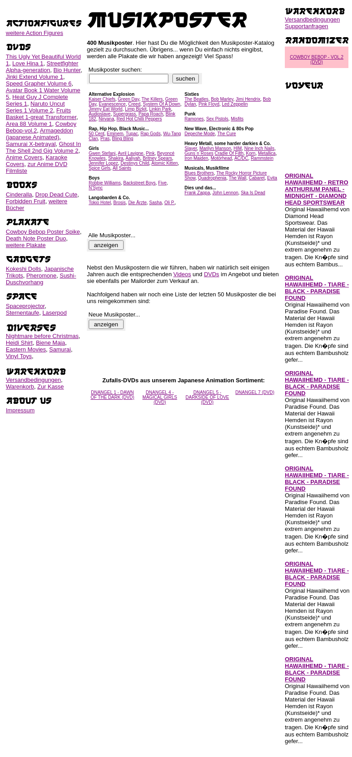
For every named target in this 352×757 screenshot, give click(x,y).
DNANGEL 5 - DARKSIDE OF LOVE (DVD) (207, 397)
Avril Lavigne (130, 153)
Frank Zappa (197, 192)
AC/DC (241, 158)
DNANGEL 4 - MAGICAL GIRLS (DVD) (159, 397)
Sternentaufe (22, 312)
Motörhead (221, 158)
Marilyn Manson (215, 148)
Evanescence (112, 104)
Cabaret (257, 177)
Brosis (119, 202)
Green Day (128, 99)
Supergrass (124, 113)
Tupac (132, 133)
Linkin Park (160, 109)
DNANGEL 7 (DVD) (255, 392)
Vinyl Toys (19, 356)
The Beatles (196, 99)
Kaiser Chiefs (102, 99)
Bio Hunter (67, 70)
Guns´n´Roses (199, 153)
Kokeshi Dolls (23, 268)
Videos (182, 274)
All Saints (121, 168)
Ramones (194, 118)
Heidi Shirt (19, 342)
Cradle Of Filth (229, 153)
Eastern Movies (26, 349)
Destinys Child (134, 163)
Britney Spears (157, 158)
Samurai (60, 349)
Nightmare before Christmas (42, 336)
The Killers (152, 99)
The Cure (226, 133)
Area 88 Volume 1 (29, 123)
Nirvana (106, 118)
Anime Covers (24, 157)
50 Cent (96, 133)
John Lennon (225, 192)
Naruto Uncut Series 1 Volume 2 (35, 107)
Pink (150, 153)
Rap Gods (151, 133)
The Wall (237, 177)
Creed (134, 104)
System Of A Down (161, 104)
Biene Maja (50, 342)
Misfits (237, 118)
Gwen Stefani (102, 153)
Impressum (20, 410)
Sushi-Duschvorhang (41, 279)
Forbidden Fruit (25, 201)
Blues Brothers (199, 173)
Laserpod (55, 312)
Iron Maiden (196, 158)
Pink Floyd (208, 104)
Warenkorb (20, 386)
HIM (238, 148)
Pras (105, 138)
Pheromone (41, 275)
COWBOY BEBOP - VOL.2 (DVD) (316, 59)
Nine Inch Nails (259, 148)
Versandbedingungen (33, 379)
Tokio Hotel (100, 202)
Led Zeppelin (235, 104)
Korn (250, 153)
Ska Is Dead (253, 192)
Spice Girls (99, 168)
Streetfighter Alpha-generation (42, 66)
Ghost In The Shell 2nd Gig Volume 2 (43, 147)
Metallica (266, 153)
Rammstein (262, 158)
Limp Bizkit (135, 109)
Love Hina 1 (27, 63)
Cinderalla (19, 194)
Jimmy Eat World (105, 109)
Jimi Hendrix (248, 99)
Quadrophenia (212, 177)
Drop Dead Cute (56, 194)
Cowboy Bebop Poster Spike (43, 231)
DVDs (211, 274)
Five (162, 182)
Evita (272, 177)
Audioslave (100, 113)
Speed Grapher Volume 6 (39, 83)
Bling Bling (122, 138)
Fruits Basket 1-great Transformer (41, 113)
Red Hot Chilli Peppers (139, 118)
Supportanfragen (306, 26)
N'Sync (96, 187)
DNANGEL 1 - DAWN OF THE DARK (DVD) (112, 395)
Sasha (155, 202)
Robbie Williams (105, 182)
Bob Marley (222, 99)
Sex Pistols (217, 118)
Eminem (115, 133)
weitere (34, 33)
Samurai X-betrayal (31, 144)
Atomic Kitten (164, 163)
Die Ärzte (137, 202)
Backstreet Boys (139, 182)
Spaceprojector (25, 306)
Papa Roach (150, 113)
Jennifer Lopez (103, 163)
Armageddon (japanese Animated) (39, 134)
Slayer (191, 148)
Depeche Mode (200, 133)
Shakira (115, 158)
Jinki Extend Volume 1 (34, 76)
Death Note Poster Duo (36, 238)
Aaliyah (132, 158)
